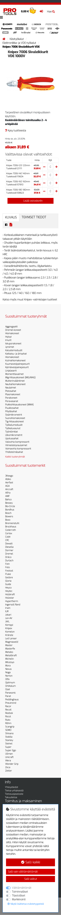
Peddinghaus (12, 699)
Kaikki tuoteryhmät (15, 456)
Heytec (8, 591)
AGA (7, 486)
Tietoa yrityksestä (14, 790)
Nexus (8, 669)
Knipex (8, 628)
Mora (8, 665)
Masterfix (10, 648)
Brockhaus (10, 526)
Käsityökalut (17, 39)
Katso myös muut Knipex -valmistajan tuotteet (30, 299)
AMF (7, 496)
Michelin (9, 658)
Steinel (8, 743)
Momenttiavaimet (14, 374)
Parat (8, 696)
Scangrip (9, 726)
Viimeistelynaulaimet (16, 445)
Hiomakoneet (12, 333)
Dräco (8, 557)
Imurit (8, 340)
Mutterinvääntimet (15, 380)
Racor (8, 706)
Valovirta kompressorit (17, 441)
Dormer (9, 550)
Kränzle (9, 635)
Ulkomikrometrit (13, 435)
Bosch (8, 513)
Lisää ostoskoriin (30, 200)
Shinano (9, 733)
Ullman (9, 753)
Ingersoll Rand (12, 604)
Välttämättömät (21, 887)
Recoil (8, 709)
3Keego (9, 475)
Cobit (7, 536)
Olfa (7, 679)
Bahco (8, 499)
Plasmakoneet (12, 394)
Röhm (8, 723)
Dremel (9, 553)
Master (9, 645)
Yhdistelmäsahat (14, 452)
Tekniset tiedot (34, 217)
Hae (51, 11)
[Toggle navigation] (1, 17)
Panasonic (10, 692)
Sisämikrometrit (13, 414)
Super (8, 747)
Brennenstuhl (12, 523)
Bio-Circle (10, 506)
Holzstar (9, 597)
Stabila (8, 736)
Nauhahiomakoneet (15, 384)
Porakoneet (11, 397)
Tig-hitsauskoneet (14, 421)
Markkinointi (19, 899)
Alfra (7, 492)
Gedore (9, 577)
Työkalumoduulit (13, 425)
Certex (8, 533)
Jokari (8, 614)
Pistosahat (10, 391)
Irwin (7, 608)
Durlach (9, 560)
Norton (8, 675)
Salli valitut (30, 879)
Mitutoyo (9, 662)
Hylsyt (8, 336)
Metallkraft (11, 655)
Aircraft (9, 489)
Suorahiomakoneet (15, 418)
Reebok (9, 713)
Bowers (9, 516)
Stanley (9, 740)
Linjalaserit (11, 370)
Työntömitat (11, 431)
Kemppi (9, 625)
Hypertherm (11, 601)
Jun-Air (8, 618)
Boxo (7, 519)
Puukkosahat (12, 408)
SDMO (8, 730)
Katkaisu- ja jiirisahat (16, 353)
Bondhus (9, 509)
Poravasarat (11, 401)
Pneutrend (10, 702)
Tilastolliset (18, 895)
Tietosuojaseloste (14, 794)
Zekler (8, 770)
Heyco (8, 587)
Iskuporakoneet (13, 343)
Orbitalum (10, 686)
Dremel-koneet (13, 330)
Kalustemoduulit (13, 350)
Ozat (7, 689)
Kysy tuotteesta (15, 130)
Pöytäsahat (11, 411)
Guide (8, 584)
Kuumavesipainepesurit (17, 363)
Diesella (9, 547)
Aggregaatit (11, 326)
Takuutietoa (11, 797)
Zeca (7, 767)
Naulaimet (10, 387)
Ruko (7, 719)
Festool (9, 570)
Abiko (8, 479)
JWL (7, 621)
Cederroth (10, 530)
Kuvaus (11, 217)
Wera (8, 760)
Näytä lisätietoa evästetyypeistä (25, 903)
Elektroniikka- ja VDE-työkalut (19, 43)
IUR (6, 611)
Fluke (8, 574)
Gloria (8, 580)
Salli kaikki (30, 862)
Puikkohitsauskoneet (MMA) (19, 404)
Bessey (9, 502)
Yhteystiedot (11, 787)
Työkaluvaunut (12, 428)
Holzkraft (10, 594)
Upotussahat (11, 438)
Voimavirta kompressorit (18, 448)
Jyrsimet (9, 347)
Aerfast (9, 482)
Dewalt (9, 543)
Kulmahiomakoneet (15, 360)
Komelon (9, 631)
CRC (7, 540)
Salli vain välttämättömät (23, 871)
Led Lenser (11, 638)
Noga (8, 672)
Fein (7, 563)
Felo (7, 567)
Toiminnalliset (20, 891)
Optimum (10, 682)
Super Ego (10, 750)
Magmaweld (11, 641)
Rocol (8, 716)
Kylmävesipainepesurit (17, 367)
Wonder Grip (11, 764)
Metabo (9, 652)
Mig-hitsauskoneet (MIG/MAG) (20, 377)
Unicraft (9, 757)
